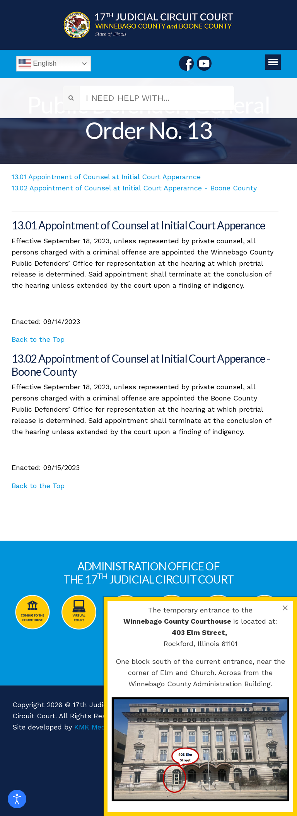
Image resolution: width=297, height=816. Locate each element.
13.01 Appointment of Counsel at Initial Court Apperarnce (106, 177)
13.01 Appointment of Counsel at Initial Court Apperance (138, 225)
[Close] (285, 608)
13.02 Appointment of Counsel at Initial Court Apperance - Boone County (141, 365)
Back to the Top (38, 339)
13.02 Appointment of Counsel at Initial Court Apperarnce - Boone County (134, 188)
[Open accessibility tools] (17, 799)
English (37, 64)
